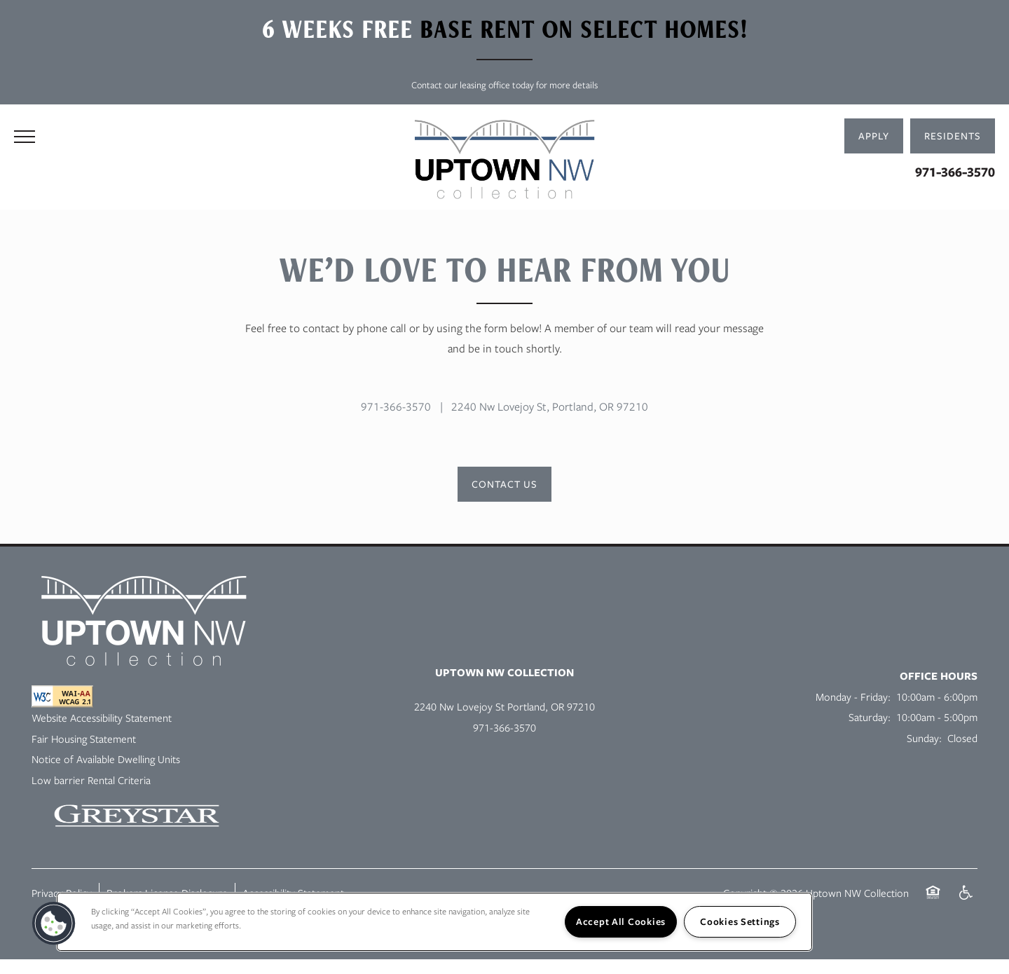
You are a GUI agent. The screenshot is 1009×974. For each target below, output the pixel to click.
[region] (434, 922)
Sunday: (924, 738)
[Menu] (24, 135)
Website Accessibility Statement (102, 718)
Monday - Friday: (853, 697)
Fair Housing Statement (84, 739)
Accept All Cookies (621, 921)
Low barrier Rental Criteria (91, 780)
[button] (952, 135)
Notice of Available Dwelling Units (106, 759)
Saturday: (870, 717)
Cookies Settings (740, 921)
